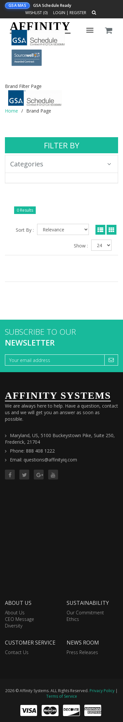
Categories (60, 163)
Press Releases (82, 652)
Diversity (13, 626)
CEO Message (19, 619)
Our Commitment (85, 612)
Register (78, 12)
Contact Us (17, 652)
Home (11, 111)
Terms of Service (61, 696)
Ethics (73, 619)
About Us (15, 612)
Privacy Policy (102, 690)
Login (59, 12)
